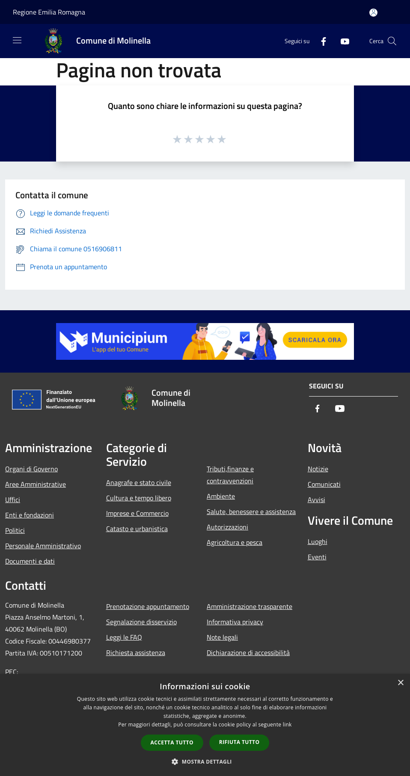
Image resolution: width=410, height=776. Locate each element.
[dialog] (205, 725)
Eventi (317, 557)
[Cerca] (392, 41)
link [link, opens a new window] (287, 724)
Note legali (222, 637)
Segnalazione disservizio (141, 622)
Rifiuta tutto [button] (239, 742)
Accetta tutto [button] (172, 742)
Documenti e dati (30, 561)
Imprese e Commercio (137, 513)
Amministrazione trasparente (249, 606)
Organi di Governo (31, 469)
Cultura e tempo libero (138, 498)
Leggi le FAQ (124, 637)
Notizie (318, 469)
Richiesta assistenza (135, 652)
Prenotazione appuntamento (147, 606)
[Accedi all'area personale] (373, 12)
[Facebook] (320, 41)
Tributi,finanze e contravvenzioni (230, 475)
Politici (15, 530)
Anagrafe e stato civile (138, 482)
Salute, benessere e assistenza (251, 511)
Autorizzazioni (227, 527)
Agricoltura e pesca (234, 542)
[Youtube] (341, 41)
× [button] (400, 683)
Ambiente (221, 496)
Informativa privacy (235, 622)
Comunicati (324, 484)
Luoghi (317, 541)
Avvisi (316, 499)
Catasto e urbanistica (137, 528)
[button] (205, 761)
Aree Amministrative (35, 484)
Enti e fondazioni (29, 515)
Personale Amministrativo (43, 546)
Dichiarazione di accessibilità (248, 652)
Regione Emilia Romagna (49, 12)
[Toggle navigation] (17, 40)
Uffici (12, 499)
